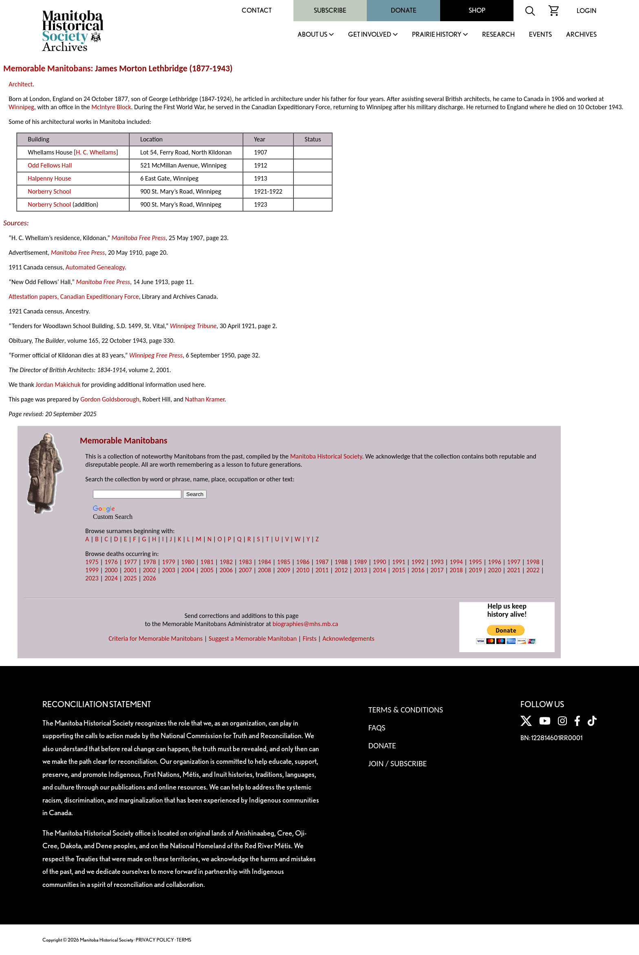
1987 (321, 562)
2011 (321, 570)
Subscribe (330, 10)
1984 (264, 562)
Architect (21, 84)
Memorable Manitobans (47, 68)
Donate (403, 10)
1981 (207, 562)
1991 (398, 562)
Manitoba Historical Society (326, 456)
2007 (245, 570)
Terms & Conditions (405, 710)
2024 (110, 578)
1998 (532, 562)
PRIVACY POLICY (155, 940)
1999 (91, 570)
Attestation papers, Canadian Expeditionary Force (74, 296)
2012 (341, 570)
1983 (245, 562)
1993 (436, 562)
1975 (91, 562)
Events (540, 34)
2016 (417, 570)
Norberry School (49, 191)
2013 (360, 570)
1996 (494, 562)
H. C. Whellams (96, 152)
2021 (513, 570)
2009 (283, 570)
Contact (257, 10)
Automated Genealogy (95, 267)
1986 (302, 562)
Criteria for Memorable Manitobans (155, 638)
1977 (130, 562)
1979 (168, 562)
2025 (130, 578)
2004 (187, 570)
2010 (302, 570)
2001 (130, 570)
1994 (456, 562)
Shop (477, 10)
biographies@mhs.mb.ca (305, 624)
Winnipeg (21, 107)
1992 (417, 562)
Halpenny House (49, 178)
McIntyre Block (111, 107)
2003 (168, 570)
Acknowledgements (348, 638)
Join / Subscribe (397, 763)
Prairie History (436, 34)
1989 (360, 562)
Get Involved (369, 34)
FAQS (377, 727)
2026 (149, 578)
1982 (226, 562)
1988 (341, 562)
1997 (513, 562)
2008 (264, 570)
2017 (436, 570)
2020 (494, 570)
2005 (207, 570)
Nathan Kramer (205, 399)
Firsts (310, 638)
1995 (475, 562)
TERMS (183, 940)
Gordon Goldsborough (109, 399)
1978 (149, 562)
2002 (149, 570)
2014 (379, 570)
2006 (226, 570)
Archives (581, 34)
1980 (187, 562)
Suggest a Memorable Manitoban (253, 638)
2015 (398, 570)
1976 (110, 562)
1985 (283, 562)
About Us (312, 34)
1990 (379, 562)
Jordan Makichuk (57, 384)
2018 (456, 570)
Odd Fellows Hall (50, 165)
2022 (532, 570)
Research (498, 34)
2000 (110, 570)
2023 (91, 578)
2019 (475, 570)
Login (587, 11)
